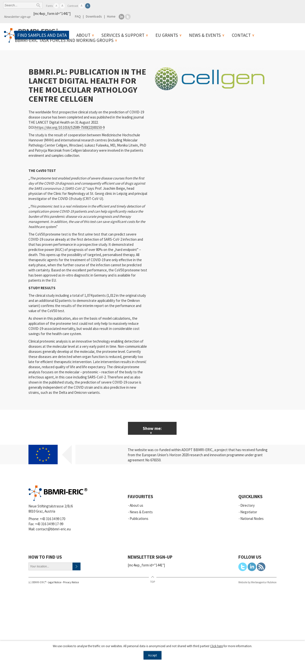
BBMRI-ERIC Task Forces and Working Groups (64, 40)
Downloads (94, 16)
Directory (247, 505)
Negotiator (248, 512)
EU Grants (166, 35)
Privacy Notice (71, 582)
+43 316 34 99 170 (52, 518)
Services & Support (122, 35)
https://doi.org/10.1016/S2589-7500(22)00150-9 (70, 127)
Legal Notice (54, 582)
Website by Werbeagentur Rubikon (257, 582)
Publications (139, 518)
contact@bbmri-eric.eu (53, 529)
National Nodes (252, 518)
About (83, 35)
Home (111, 16)
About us (136, 505)
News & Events (205, 35)
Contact (241, 35)
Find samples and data (42, 35)
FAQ (78, 16)
